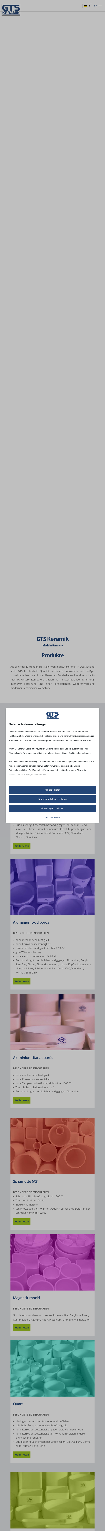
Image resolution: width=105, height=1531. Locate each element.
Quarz (18, 1403)
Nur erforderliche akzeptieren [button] (52, 799)
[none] (87, 6)
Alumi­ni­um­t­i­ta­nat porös (33, 1057)
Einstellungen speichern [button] (52, 808)
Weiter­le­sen (22, 846)
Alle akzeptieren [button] (52, 790)
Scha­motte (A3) (25, 1181)
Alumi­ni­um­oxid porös (31, 922)
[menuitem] (87, 6)
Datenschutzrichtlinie (52, 817)
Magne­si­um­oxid (26, 1297)
